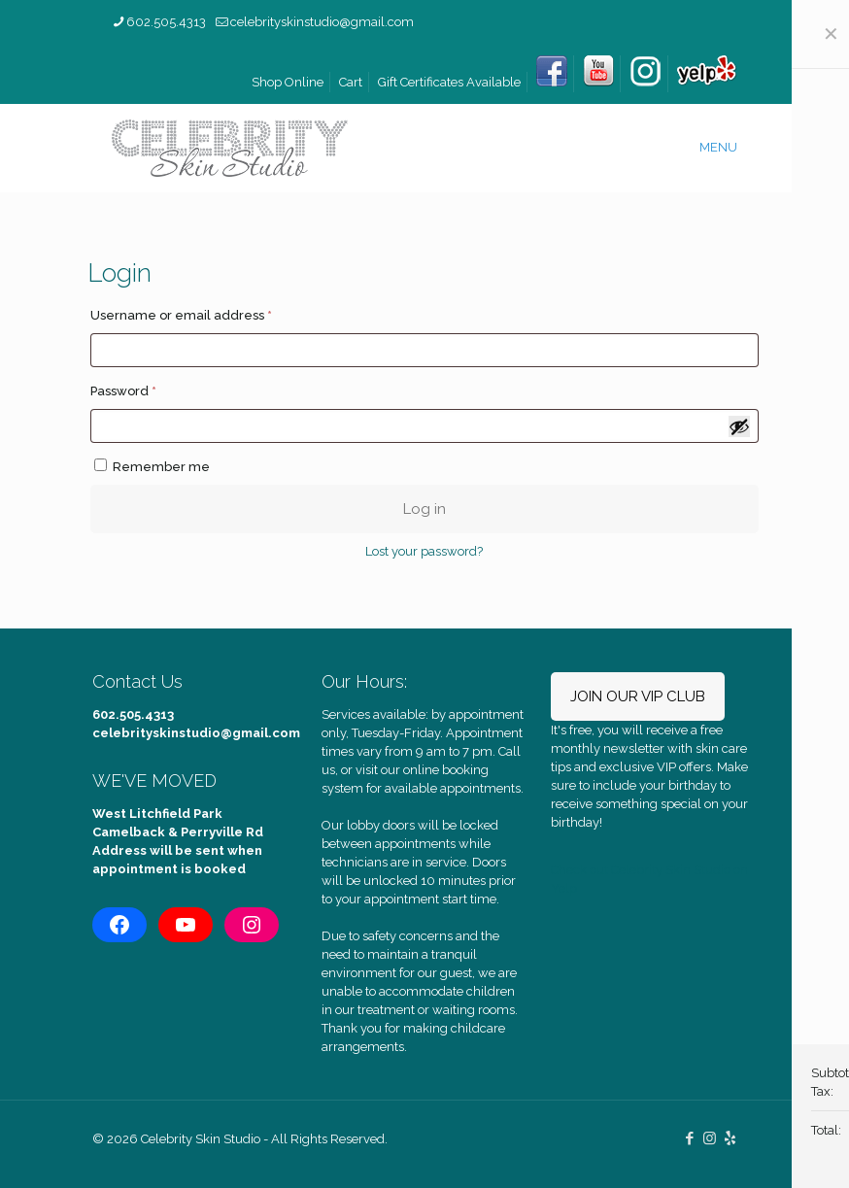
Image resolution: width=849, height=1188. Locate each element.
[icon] (730, 1138)
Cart (350, 82)
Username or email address (210, 312)
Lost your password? (424, 551)
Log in (424, 509)
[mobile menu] (725, 147)
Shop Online (287, 82)
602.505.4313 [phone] (166, 22)
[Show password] (739, 426)
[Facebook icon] (689, 1138)
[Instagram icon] (709, 1138)
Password (152, 388)
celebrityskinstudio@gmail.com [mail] (322, 22)
